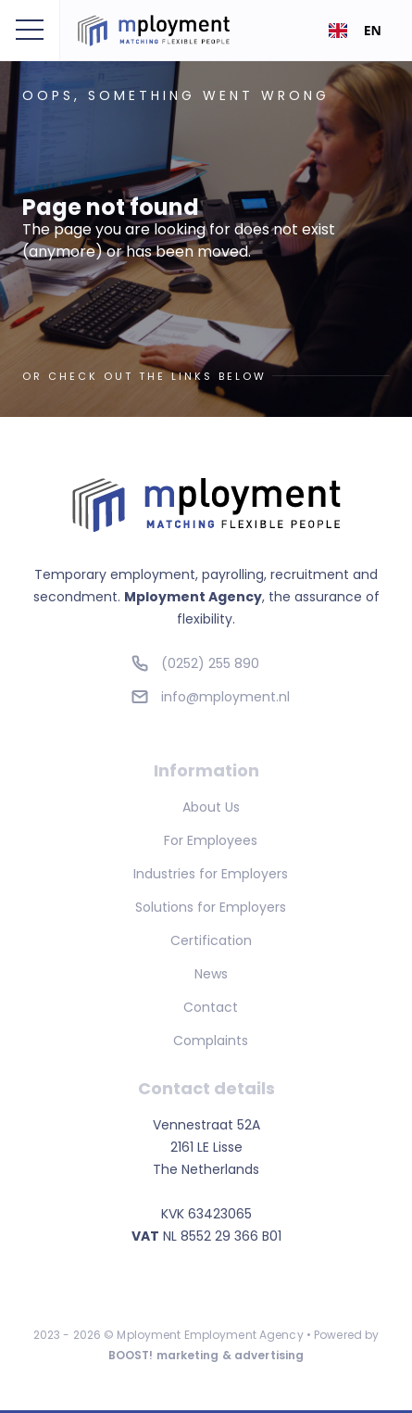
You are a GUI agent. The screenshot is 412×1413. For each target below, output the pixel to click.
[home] (165, 30)
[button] (29, 30)
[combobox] (355, 30)
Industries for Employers (210, 873)
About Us (211, 807)
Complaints (210, 1040)
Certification (211, 940)
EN (355, 30)
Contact (210, 1007)
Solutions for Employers (210, 907)
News (211, 974)
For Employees (210, 840)
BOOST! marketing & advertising (206, 1355)
